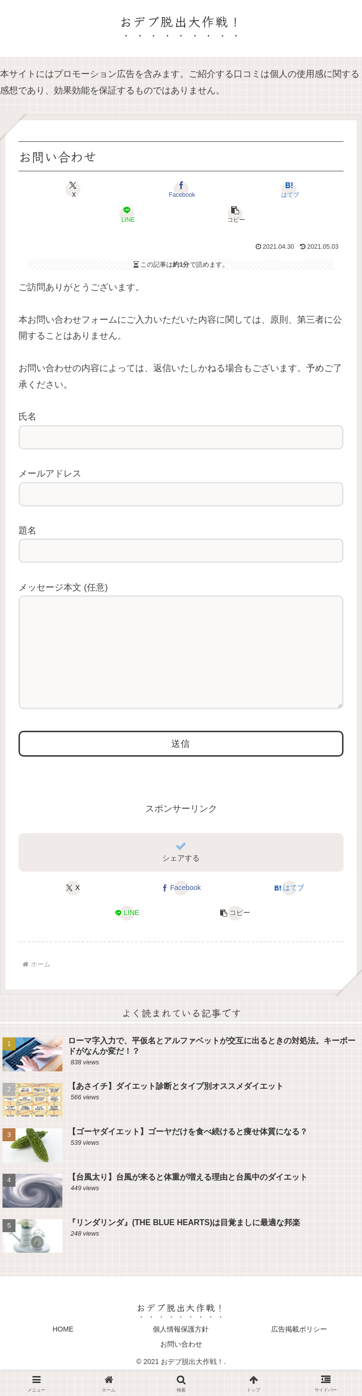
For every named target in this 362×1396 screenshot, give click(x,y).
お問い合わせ (181, 1364)
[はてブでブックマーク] (289, 189)
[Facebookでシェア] (181, 189)
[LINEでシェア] (127, 214)
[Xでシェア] (73, 189)
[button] (235, 214)
